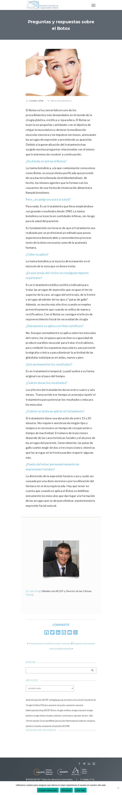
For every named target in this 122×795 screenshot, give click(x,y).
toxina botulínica (64, 100)
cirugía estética (64, 710)
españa (35, 720)
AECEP (45, 700)
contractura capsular (71, 715)
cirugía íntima (39, 715)
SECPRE (66, 726)
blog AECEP (44, 710)
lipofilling (50, 720)
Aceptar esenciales (48, 790)
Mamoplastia (72, 720)
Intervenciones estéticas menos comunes (50, 643)
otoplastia (46, 726)
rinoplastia (57, 726)
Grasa (42, 720)
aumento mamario (74, 705)
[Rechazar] (118, 788)
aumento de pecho (57, 705)
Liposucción (60, 720)
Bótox (53, 100)
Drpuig (30, 594)
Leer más (80, 790)
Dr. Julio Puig (33, 591)
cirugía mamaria (78, 710)
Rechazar (66, 790)
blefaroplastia (32, 710)
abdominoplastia (34, 700)
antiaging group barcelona (61, 700)
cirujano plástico (53, 715)
